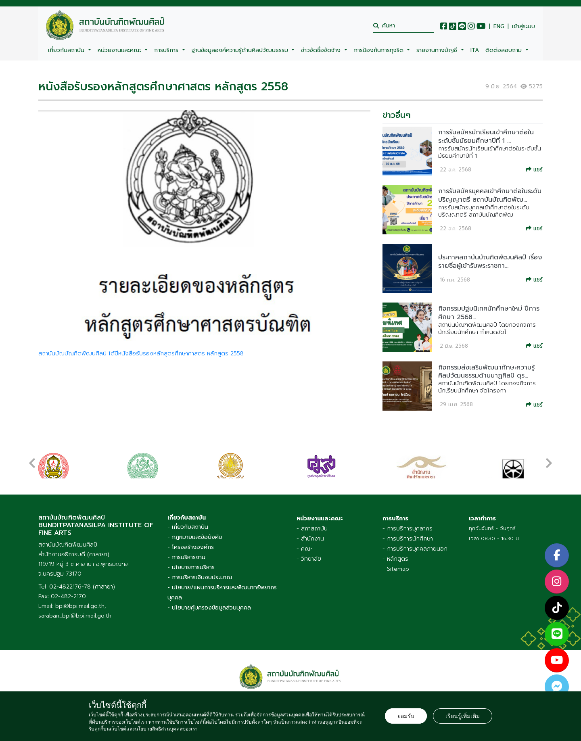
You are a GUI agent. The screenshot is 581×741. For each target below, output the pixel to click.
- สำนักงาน (310, 538)
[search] (403, 26)
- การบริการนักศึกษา (407, 538)
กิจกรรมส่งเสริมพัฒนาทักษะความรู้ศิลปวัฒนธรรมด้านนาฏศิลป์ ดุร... (486, 372)
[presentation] (32, 459)
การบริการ (167, 50)
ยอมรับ (405, 716)
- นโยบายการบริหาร (191, 567)
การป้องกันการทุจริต (379, 50)
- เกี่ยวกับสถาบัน (187, 527)
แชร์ (534, 169)
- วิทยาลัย (309, 559)
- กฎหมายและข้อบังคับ (194, 537)
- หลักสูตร (395, 559)
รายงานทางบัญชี (437, 50)
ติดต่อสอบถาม (504, 50)
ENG (498, 26)
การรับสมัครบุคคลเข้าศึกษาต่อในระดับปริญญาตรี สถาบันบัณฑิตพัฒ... (489, 195)
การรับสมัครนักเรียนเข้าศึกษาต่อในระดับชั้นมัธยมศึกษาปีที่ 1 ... (486, 136)
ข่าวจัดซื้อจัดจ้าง (322, 50)
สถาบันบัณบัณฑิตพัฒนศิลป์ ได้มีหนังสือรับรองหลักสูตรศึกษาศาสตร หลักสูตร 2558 (141, 353)
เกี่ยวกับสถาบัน (67, 50)
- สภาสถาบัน (312, 528)
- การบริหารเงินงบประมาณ (199, 577)
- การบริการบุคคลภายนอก (414, 549)
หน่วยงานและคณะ (120, 50)
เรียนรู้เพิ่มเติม (462, 716)
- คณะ (304, 549)
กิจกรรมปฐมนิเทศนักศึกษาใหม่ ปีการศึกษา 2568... (488, 313)
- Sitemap (395, 569)
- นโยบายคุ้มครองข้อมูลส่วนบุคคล (209, 607)
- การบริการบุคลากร (407, 528)
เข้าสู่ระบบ (523, 26)
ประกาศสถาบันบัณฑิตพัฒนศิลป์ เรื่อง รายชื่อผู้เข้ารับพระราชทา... (490, 262)
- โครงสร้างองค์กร (190, 547)
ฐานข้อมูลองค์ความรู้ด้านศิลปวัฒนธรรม (241, 50)
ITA (474, 50)
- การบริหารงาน (186, 557)
